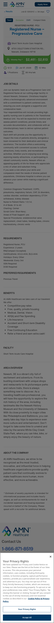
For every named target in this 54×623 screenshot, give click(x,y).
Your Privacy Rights (27, 609)
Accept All (27, 617)
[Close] (50, 556)
